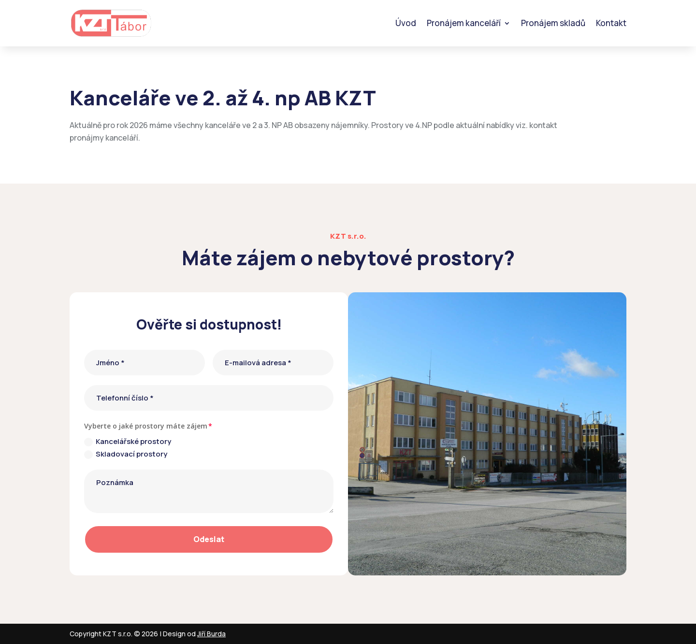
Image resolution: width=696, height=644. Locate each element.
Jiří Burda (211, 633)
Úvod (405, 23)
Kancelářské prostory (127, 441)
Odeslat (208, 539)
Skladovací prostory (125, 454)
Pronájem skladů (553, 23)
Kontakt (611, 23)
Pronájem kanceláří (464, 23)
